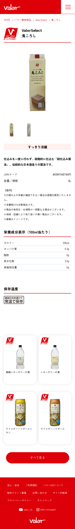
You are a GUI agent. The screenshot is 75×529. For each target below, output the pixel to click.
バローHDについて (53, 485)
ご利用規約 (31, 485)
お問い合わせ (39, 492)
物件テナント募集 (16, 492)
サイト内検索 (60, 492)
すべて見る (37, 457)
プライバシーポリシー (19, 500)
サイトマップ (44, 500)
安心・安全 (13, 485)
